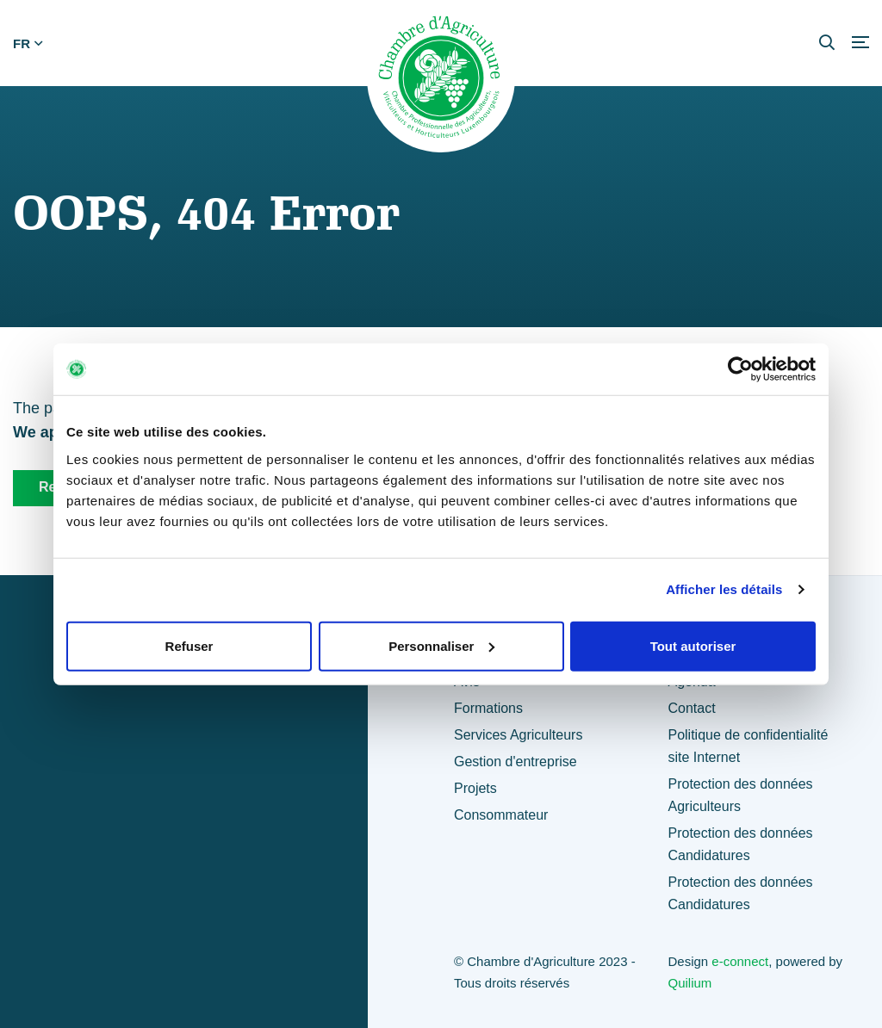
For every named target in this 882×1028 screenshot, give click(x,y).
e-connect (739, 961)
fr (27, 43)
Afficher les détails (724, 589)
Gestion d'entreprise (515, 761)
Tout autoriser (693, 645)
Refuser (189, 645)
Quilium (689, 982)
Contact (691, 708)
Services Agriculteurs (518, 735)
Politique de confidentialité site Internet (748, 746)
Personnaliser (441, 645)
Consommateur (501, 815)
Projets (475, 788)
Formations (488, 708)
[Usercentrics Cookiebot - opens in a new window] (740, 369)
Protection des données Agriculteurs (740, 795)
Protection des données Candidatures (740, 844)
